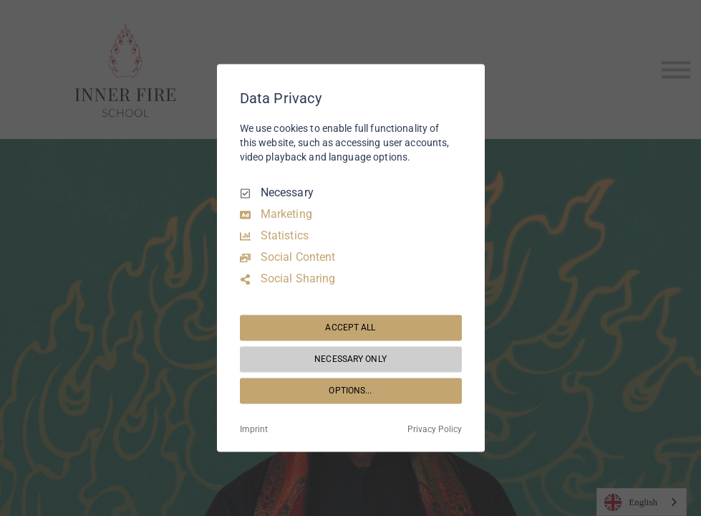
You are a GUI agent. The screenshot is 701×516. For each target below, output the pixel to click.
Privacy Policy (434, 430)
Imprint (254, 430)
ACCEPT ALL (350, 327)
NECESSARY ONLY (350, 359)
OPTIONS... (350, 391)
